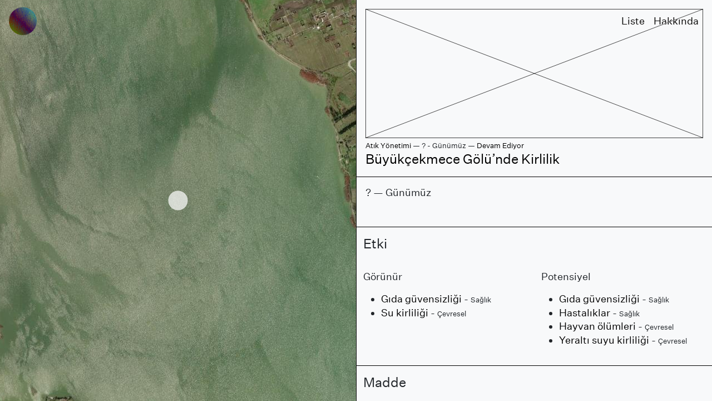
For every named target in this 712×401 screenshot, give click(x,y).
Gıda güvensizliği (421, 299)
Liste (633, 21)
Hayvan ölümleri (597, 326)
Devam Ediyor (500, 145)
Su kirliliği (404, 313)
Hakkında (676, 21)
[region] (178, 200)
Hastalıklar (584, 313)
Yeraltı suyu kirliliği (604, 340)
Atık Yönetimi (388, 145)
